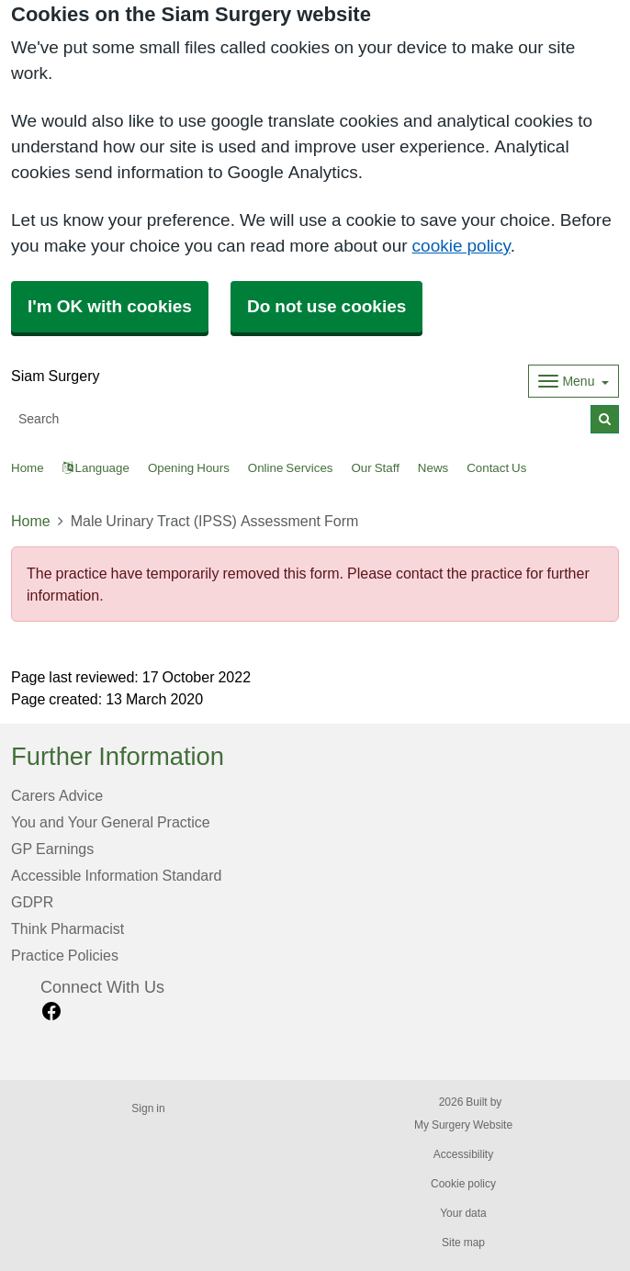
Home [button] (27, 468)
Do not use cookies (326, 306)
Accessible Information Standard (116, 875)
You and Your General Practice (110, 822)
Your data (463, 1213)
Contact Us (496, 468)
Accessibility (463, 1154)
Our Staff (375, 468)
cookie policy (461, 245)
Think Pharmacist (67, 928)
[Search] (301, 419)
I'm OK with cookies (110, 306)
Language (95, 468)
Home (31, 520)
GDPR (32, 901)
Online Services (290, 468)
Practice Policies (64, 955)
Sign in (147, 1108)
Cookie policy (463, 1183)
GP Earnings (52, 848)
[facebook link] (51, 1011)
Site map (463, 1242)
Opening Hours (189, 468)
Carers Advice (57, 795)
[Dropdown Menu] (573, 381)
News (433, 468)
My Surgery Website (463, 1124)
